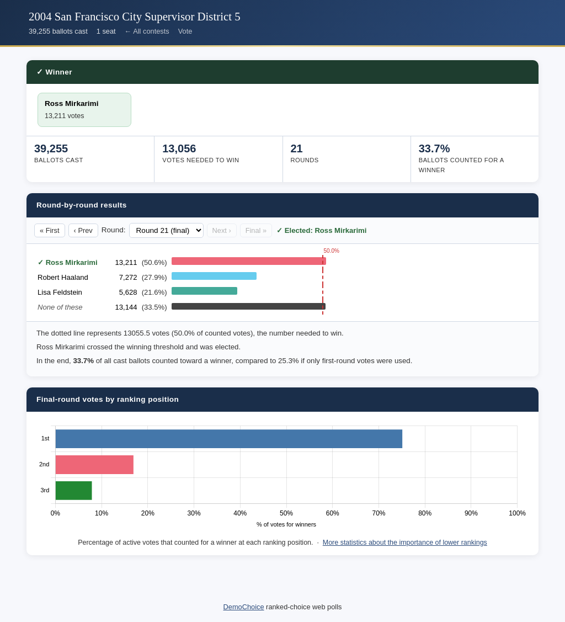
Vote (185, 31)
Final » (256, 230)
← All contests (147, 31)
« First (50, 230)
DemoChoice (243, 607)
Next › (221, 230)
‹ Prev (83, 230)
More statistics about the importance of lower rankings (405, 542)
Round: (114, 230)
